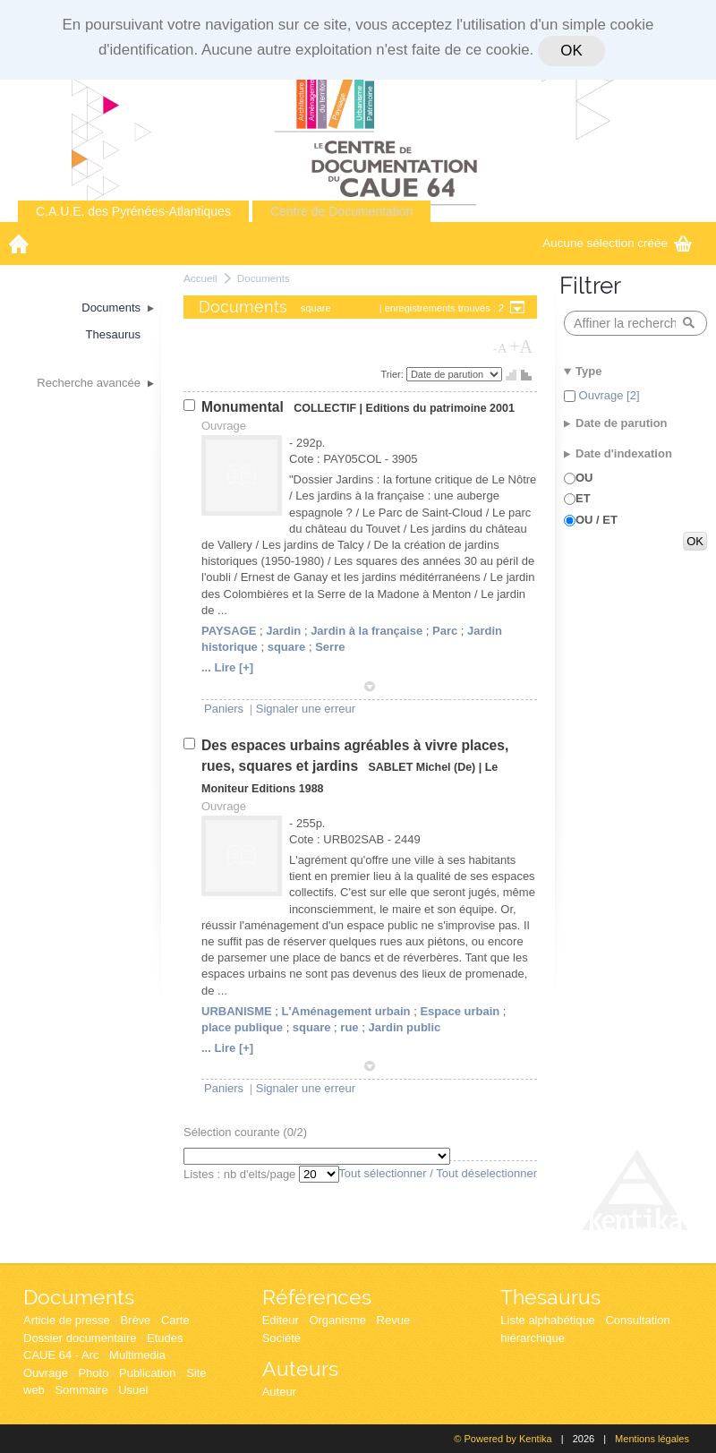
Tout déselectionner (486, 1173)
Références (316, 1297)
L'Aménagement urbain (346, 1011)
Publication (147, 1373)
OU (584, 477)
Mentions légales (652, 1438)
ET (583, 498)
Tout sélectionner (382, 1173)
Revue (394, 1320)
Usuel (133, 1390)
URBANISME (236, 1011)
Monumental (244, 407)
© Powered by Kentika (502, 1438)
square (287, 647)
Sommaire (81, 1390)
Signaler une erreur (305, 708)
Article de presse (66, 1320)
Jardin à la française (366, 630)
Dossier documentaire (79, 1338)
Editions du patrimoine (426, 408)
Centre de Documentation (341, 211)
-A (500, 348)
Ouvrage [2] (607, 395)
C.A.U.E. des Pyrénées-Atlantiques (133, 211)
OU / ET (596, 519)
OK (571, 50)
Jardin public (404, 1027)
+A (521, 346)
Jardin (283, 630)
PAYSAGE (228, 630)
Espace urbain (459, 1011)
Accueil (200, 278)
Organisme (337, 1320)
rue (349, 1027)
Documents (263, 278)
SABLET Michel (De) (421, 767)
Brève (135, 1320)
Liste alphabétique (547, 1320)
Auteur (279, 1391)
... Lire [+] (227, 667)
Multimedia (137, 1355)
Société (281, 1338)
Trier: (393, 374)
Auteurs (300, 1368)
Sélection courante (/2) (245, 1132)
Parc (444, 630)
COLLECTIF (325, 408)
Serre (330, 647)
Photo (93, 1373)
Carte (175, 1320)
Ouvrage (45, 1373)
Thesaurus (550, 1297)
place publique (242, 1027)
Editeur (280, 1320)
